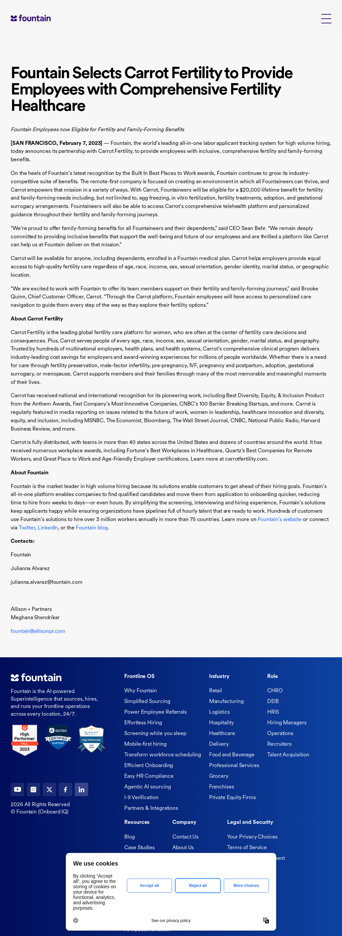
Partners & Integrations (151, 808)
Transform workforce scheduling (162, 755)
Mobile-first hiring (145, 744)
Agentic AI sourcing (147, 787)
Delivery (219, 744)
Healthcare (222, 733)
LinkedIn (48, 528)
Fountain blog (92, 528)
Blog (129, 837)
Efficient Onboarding (148, 765)
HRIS (273, 712)
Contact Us (185, 837)
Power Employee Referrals (155, 712)
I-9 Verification (141, 797)
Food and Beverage (232, 755)
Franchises (221, 787)
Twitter (27, 528)
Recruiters (279, 744)
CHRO (275, 691)
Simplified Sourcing (147, 701)
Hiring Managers (287, 723)
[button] (326, 18)
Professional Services (234, 765)
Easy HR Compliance (149, 776)
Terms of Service (247, 848)
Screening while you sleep (155, 733)
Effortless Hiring (143, 723)
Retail (215, 691)
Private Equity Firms (232, 797)
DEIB (273, 701)
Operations (280, 733)
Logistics (219, 712)
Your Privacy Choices (252, 837)
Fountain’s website (280, 519)
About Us (183, 848)
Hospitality (221, 723)
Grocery (218, 776)
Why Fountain (140, 691)
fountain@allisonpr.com (38, 631)
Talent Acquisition (288, 755)
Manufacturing (226, 701)
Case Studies (139, 848)
